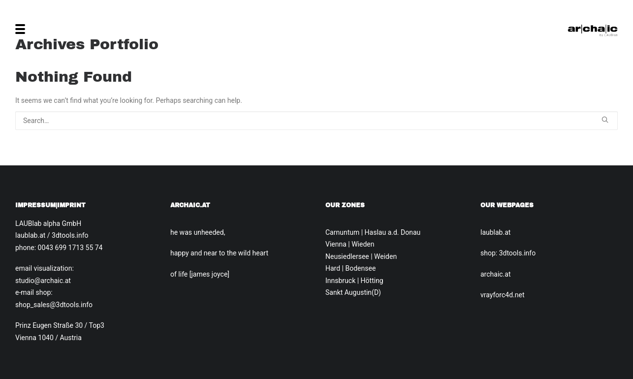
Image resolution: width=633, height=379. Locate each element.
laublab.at (495, 232)
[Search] (316, 120)
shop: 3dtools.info (508, 253)
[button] (605, 119)
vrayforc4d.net (502, 295)
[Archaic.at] (593, 29)
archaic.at (495, 274)
